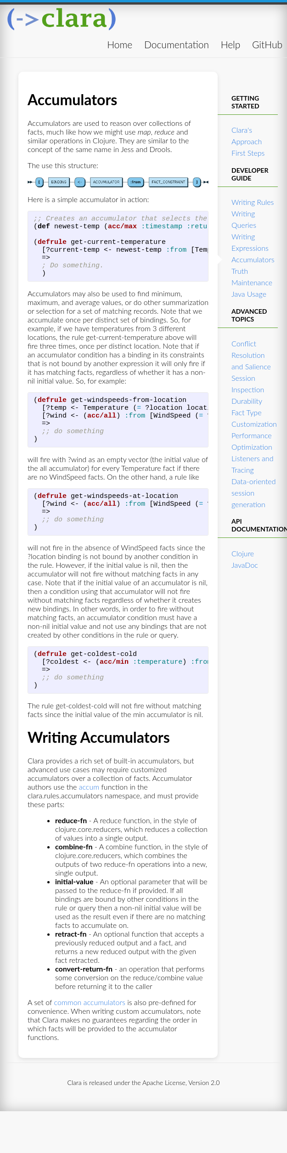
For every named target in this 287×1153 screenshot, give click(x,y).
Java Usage (248, 293)
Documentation (176, 44)
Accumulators (253, 259)
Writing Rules (252, 202)
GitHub (267, 44)
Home (119, 44)
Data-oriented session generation (253, 493)
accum (89, 819)
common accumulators (89, 1035)
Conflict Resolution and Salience (251, 355)
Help (231, 44)
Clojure (242, 553)
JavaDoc (244, 564)
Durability (246, 400)
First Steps (247, 152)
